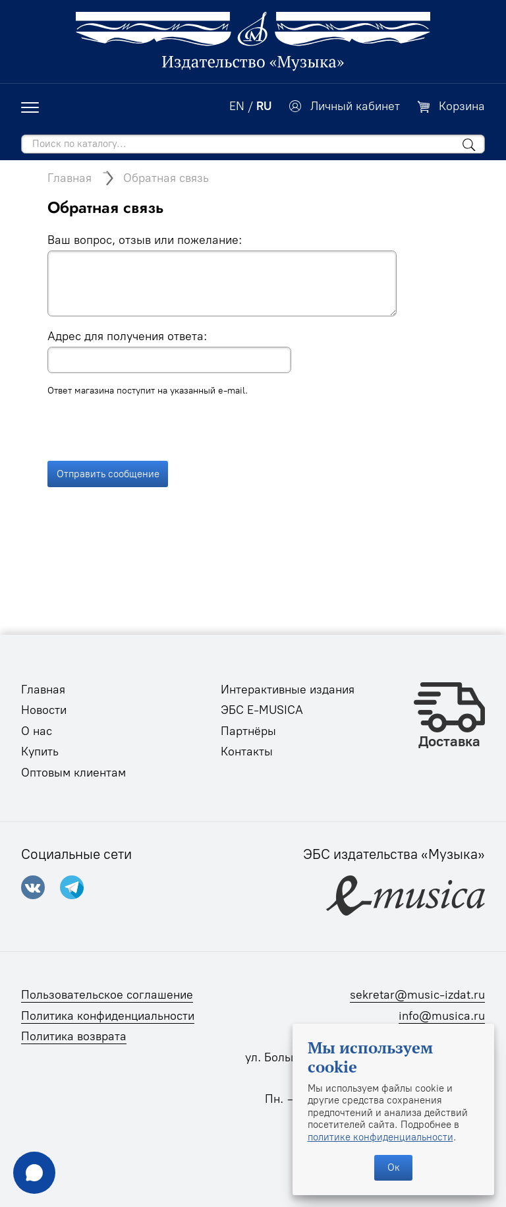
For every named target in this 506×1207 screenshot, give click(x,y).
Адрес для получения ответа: (127, 336)
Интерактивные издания (287, 689)
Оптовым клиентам (73, 772)
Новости (44, 710)
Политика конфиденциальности (107, 1016)
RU (263, 106)
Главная (69, 178)
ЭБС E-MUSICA (262, 710)
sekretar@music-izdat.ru (417, 994)
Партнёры (248, 731)
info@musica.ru (442, 1016)
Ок (393, 1167)
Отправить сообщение (108, 434)
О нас (36, 731)
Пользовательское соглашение (107, 994)
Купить (40, 751)
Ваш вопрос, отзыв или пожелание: (144, 240)
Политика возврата (73, 1036)
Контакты (247, 751)
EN (236, 106)
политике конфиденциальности (380, 1137)
